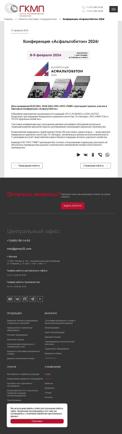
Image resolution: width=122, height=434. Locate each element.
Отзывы (48, 393)
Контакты (49, 397)
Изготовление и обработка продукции (23, 374)
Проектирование (14, 400)
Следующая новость (93, 165)
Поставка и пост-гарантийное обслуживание (19, 384)
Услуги (47, 374)
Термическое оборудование (57, 349)
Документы (49, 388)
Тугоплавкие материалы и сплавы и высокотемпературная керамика (60, 321)
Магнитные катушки (15, 339)
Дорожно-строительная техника (20, 358)
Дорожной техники (53, 337)
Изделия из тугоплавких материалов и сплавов (23, 352)
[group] (58, 74)
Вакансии (49, 383)
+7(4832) (94, 11)
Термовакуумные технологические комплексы (60, 342)
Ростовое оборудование (17, 335)
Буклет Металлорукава (54, 332)
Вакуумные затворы (53, 353)
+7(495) (94, 7)
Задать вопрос (72, 206)
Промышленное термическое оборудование (19, 329)
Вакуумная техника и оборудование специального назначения (22, 321)
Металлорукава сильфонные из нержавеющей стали (20, 345)
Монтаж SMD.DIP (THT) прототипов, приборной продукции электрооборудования (22, 393)
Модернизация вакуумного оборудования (25, 379)
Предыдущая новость (29, 165)
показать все (50, 358)
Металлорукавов (52, 328)
